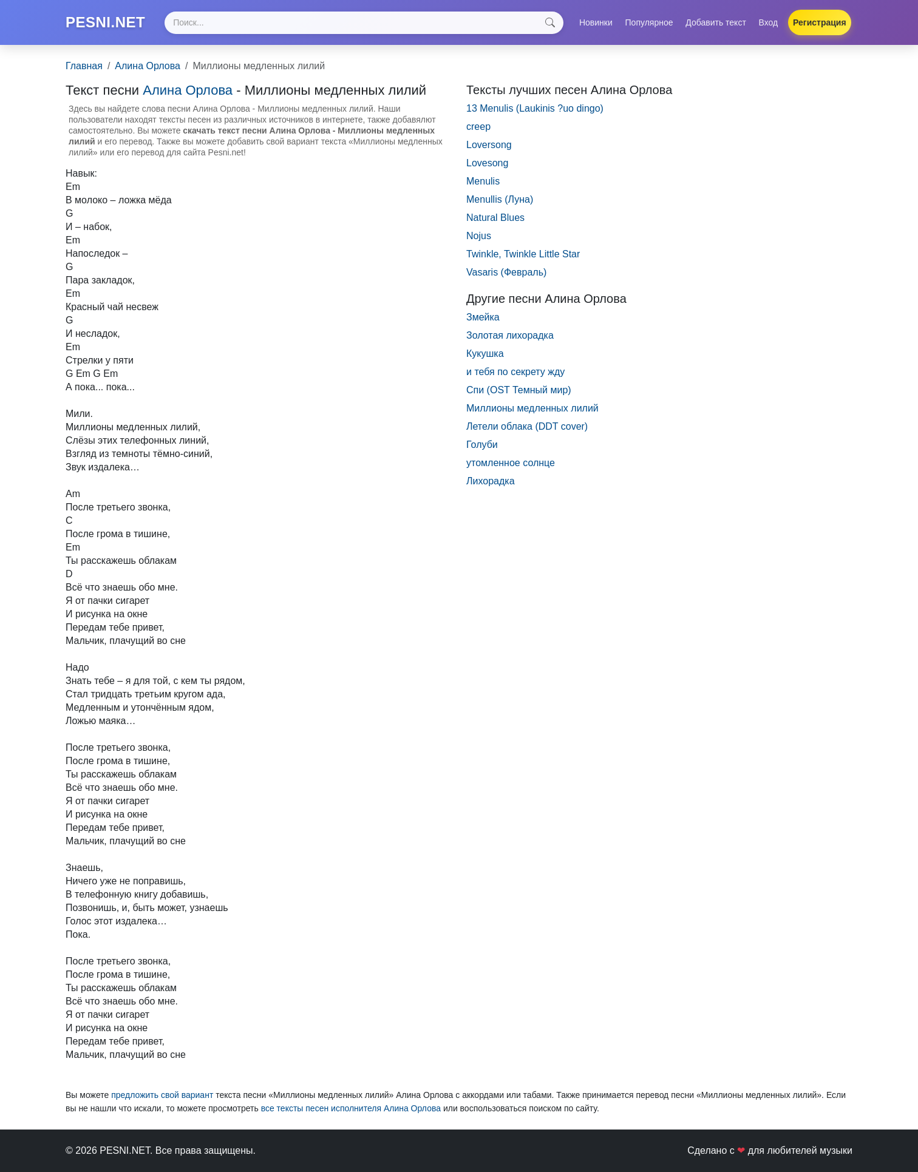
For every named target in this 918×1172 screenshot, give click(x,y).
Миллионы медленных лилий (532, 408)
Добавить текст (715, 22)
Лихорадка (490, 481)
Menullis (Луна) (499, 199)
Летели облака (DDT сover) (527, 426)
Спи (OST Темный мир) (518, 390)
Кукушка (485, 353)
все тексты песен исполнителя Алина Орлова (351, 1108)
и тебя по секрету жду (515, 372)
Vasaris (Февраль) (506, 272)
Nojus (478, 236)
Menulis (483, 181)
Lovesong (487, 163)
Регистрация (819, 22)
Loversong (489, 145)
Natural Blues (495, 217)
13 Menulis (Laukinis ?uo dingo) (535, 108)
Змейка (483, 317)
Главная (84, 66)
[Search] (364, 23)
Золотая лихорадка (510, 335)
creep (478, 126)
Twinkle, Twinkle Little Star (523, 254)
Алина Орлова (147, 66)
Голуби (482, 444)
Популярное (649, 22)
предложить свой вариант (162, 1095)
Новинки (596, 22)
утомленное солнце (510, 463)
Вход (768, 22)
